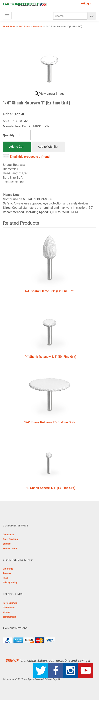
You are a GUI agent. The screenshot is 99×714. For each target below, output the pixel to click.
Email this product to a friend (30, 156)
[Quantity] (23, 135)
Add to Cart (16, 146)
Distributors (9, 607)
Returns (7, 573)
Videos (6, 612)
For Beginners (10, 603)
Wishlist (7, 543)
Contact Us (8, 534)
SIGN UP (12, 660)
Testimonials (9, 617)
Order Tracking (10, 539)
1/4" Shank (24, 26)
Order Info (8, 568)
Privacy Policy (10, 582)
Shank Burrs (9, 26)
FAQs (5, 578)
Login (86, 3)
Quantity (8, 135)
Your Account (10, 548)
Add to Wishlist (48, 146)
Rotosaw (37, 26)
